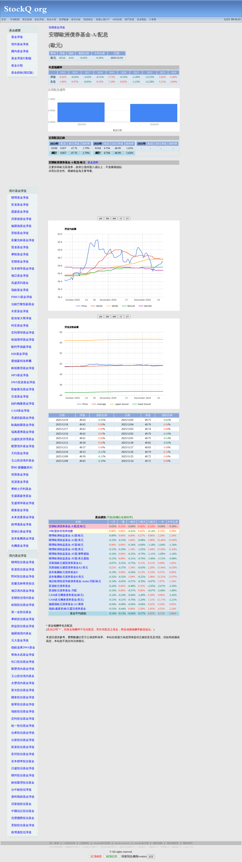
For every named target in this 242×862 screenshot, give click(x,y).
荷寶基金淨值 (19, 474)
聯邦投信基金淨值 (21, 775)
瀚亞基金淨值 (19, 275)
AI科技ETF (141, 847)
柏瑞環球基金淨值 (21, 339)
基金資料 (92, 162)
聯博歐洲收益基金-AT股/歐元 (66, 544)
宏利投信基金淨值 (21, 718)
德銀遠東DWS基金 (22, 647)
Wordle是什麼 (141, 843)
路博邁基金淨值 (20, 524)
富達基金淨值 (19, 204)
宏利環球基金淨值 (21, 332)
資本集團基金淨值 (21, 538)
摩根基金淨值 (19, 254)
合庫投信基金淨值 (21, 732)
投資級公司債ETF (90, 847)
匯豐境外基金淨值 (21, 446)
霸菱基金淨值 (19, 211)
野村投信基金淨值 (21, 576)
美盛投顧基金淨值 (21, 417)
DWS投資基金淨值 (22, 382)
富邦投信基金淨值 (21, 754)
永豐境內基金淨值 (21, 683)
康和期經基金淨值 (21, 796)
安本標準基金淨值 (21, 268)
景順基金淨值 (19, 233)
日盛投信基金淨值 (21, 768)
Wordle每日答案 (102, 843)
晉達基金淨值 (19, 247)
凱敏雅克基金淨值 (21, 389)
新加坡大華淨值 (20, 318)
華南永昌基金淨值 (21, 654)
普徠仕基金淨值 (20, 531)
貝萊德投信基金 (20, 803)
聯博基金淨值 (19, 197)
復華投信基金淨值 (21, 704)
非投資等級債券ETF (108, 847)
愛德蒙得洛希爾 (20, 360)
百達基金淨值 (19, 396)
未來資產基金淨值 (21, 517)
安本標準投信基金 (21, 761)
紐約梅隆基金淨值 (21, 403)
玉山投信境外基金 (21, 460)
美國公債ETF (103, 19)
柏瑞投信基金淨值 (21, 604)
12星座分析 (69, 843)
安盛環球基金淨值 (21, 503)
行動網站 (84, 843)
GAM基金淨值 (19, 410)
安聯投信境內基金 (21, 597)
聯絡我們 (187, 843)
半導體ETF (165, 847)
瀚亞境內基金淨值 (21, 590)
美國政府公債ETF (72, 847)
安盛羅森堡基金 (20, 495)
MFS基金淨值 (19, 375)
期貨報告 (88, 19)
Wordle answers (122, 843)
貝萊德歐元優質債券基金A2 (65, 563)
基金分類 (51, 19)
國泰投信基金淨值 (21, 697)
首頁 (3, 19)
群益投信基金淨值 (21, 626)
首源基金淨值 (19, 481)
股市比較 (76, 19)
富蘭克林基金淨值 (21, 240)
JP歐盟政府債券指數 (61, 531)
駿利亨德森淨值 (20, 346)
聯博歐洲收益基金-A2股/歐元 (66, 535)
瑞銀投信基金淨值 (21, 711)
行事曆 (152, 19)
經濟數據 (63, 19)
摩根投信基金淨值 (21, 619)
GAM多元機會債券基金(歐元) (66, 595)
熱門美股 (129, 19)
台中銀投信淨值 (20, 789)
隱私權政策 (173, 843)
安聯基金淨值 (19, 261)
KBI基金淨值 (18, 353)
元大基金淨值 (19, 640)
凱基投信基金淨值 (21, 747)
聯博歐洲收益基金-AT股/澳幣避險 (69, 553)
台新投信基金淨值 (21, 739)
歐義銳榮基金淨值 (21, 424)
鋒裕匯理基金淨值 (21, 368)
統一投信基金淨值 (21, 725)
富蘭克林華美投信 (21, 583)
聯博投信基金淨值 (21, 562)
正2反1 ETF (188, 847)
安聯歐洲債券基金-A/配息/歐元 (67, 526)
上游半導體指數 (56, 847)
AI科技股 (117, 19)
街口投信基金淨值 (21, 661)
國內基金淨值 (19, 51)
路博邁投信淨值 (20, 832)
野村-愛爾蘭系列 (20, 467)
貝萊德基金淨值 (20, 218)
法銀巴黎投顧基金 (21, 304)
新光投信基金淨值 (21, 690)
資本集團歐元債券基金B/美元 (66, 576)
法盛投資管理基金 (21, 439)
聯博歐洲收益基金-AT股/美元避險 (69, 558)
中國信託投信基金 (21, 810)
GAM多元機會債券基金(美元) (66, 599)
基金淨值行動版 (20, 58)
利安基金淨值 (19, 325)
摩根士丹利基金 (20, 488)
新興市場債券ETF (127, 847)
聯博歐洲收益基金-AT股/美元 (66, 549)
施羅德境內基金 (20, 633)
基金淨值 (39, 19)
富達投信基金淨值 (21, 569)
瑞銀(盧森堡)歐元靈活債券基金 (67, 608)
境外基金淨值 (19, 44)
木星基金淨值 (19, 311)
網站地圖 (157, 843)
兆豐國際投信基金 (21, 818)
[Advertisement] (146, 8)
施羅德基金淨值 (20, 225)
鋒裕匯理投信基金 (21, 782)
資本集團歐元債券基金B (63, 572)
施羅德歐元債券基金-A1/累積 (66, 604)
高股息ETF (153, 847)
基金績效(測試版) (21, 72)
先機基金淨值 (19, 545)
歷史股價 (27, 19)
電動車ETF (176, 847)
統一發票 (54, 843)
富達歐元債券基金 (59, 585)
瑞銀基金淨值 (19, 289)
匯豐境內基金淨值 (21, 668)
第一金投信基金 (20, 612)
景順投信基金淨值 (21, 825)
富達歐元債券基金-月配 (63, 590)
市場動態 (15, 19)
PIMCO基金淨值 (20, 296)
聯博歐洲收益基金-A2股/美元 (66, 540)
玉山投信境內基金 (21, 676)
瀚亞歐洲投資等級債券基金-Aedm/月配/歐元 (75, 581)
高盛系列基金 (19, 282)
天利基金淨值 (19, 453)
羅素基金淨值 (19, 510)
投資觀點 (141, 19)
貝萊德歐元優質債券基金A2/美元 (68, 567)
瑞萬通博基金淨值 (21, 431)
